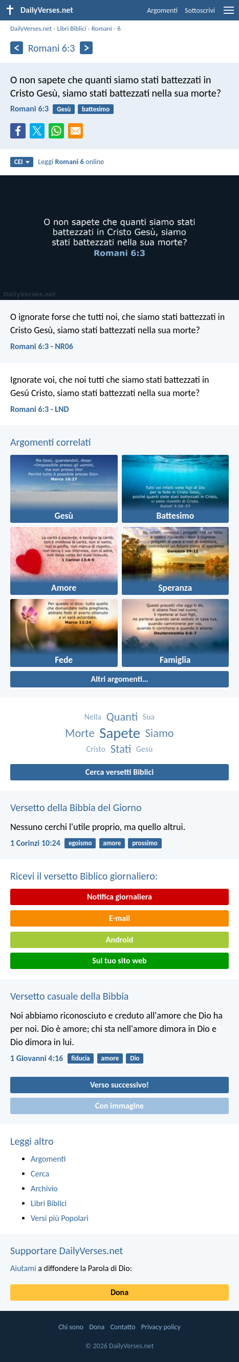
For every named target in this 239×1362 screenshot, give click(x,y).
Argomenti (162, 10)
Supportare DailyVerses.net (66, 1250)
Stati (121, 749)
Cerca (40, 1174)
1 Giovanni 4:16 (36, 1058)
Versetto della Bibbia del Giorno (75, 807)
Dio (134, 1058)
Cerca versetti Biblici (119, 772)
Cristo (96, 749)
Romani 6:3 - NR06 (41, 346)
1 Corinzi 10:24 (35, 843)
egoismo (80, 843)
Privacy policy (161, 1327)
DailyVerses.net (31, 28)
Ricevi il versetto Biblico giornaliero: (84, 876)
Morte (79, 733)
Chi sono (70, 1327)
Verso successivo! (119, 1085)
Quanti (122, 717)
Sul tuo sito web (119, 960)
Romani (102, 28)
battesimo (96, 109)
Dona (119, 1292)
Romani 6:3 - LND (39, 409)
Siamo (159, 733)
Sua (149, 717)
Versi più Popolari (60, 1218)
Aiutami (23, 1268)
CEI (22, 162)
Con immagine (119, 1106)
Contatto (122, 1327)
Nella (92, 717)
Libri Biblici (71, 28)
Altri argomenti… (119, 679)
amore (112, 843)
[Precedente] (16, 47)
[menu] (229, 14)
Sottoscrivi (200, 10)
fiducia (80, 1058)
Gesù (64, 109)
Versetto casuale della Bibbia (69, 996)
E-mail (119, 918)
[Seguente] (86, 47)
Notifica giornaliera (119, 897)
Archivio (44, 1188)
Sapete (119, 733)
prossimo (145, 843)
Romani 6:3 (29, 108)
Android (119, 939)
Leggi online (71, 161)
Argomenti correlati (50, 442)
